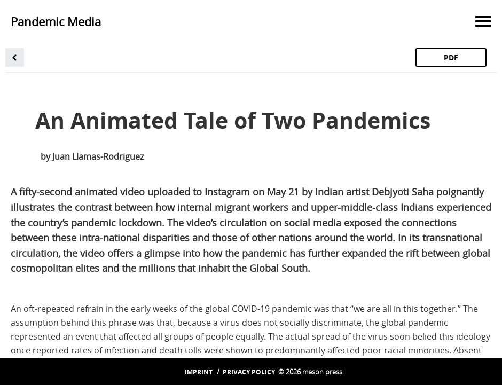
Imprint (199, 371)
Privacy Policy (249, 371)
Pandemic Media (56, 21)
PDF (451, 57)
